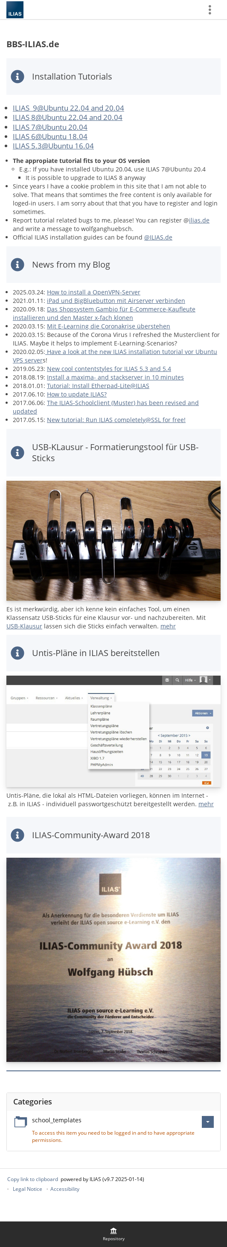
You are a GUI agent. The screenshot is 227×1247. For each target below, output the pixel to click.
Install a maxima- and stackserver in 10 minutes (115, 377)
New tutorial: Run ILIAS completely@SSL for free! (116, 420)
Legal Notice (27, 1189)
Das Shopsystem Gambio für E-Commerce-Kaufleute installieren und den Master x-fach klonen (104, 313)
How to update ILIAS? (77, 394)
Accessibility (64, 1189)
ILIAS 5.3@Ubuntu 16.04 (53, 146)
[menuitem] (113, 1234)
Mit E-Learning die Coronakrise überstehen (108, 326)
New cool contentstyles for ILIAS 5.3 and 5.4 (109, 369)
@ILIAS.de (158, 237)
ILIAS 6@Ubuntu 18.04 (50, 136)
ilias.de (199, 220)
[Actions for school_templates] (208, 1122)
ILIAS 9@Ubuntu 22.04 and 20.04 (68, 108)
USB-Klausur (24, 626)
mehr (168, 626)
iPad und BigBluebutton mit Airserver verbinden (116, 301)
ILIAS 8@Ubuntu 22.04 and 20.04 (67, 117)
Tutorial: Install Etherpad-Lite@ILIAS (98, 386)
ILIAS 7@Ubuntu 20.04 (50, 127)
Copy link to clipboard (32, 1179)
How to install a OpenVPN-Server (93, 292)
